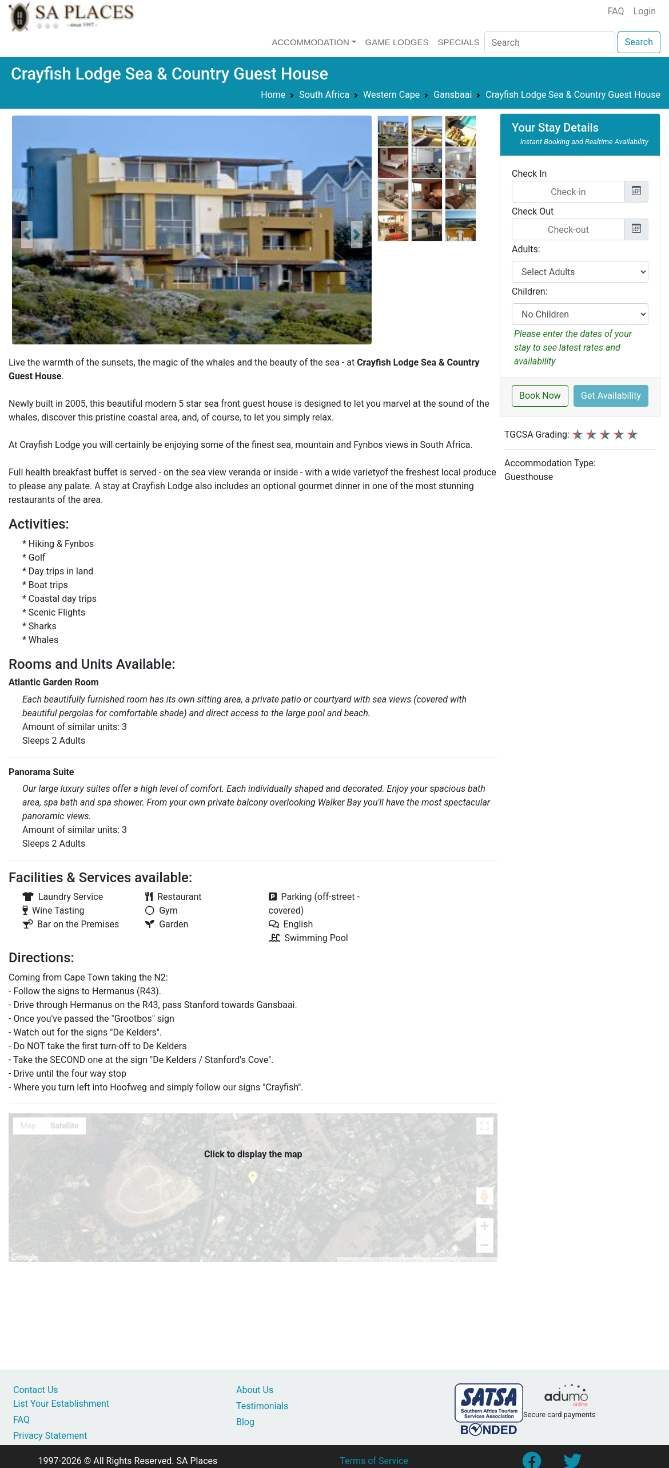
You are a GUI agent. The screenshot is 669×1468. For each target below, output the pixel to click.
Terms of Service (374, 1460)
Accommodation (310, 42)
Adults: (526, 249)
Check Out (532, 211)
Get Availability (611, 395)
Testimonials (262, 1405)
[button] (27, 235)
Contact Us (35, 1389)
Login (645, 11)
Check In (529, 173)
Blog (245, 1422)
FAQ (616, 11)
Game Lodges (397, 42)
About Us (254, 1389)
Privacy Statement (50, 1435)
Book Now (540, 395)
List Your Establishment (61, 1403)
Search (639, 42)
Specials (458, 42)
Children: (530, 291)
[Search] (549, 42)
